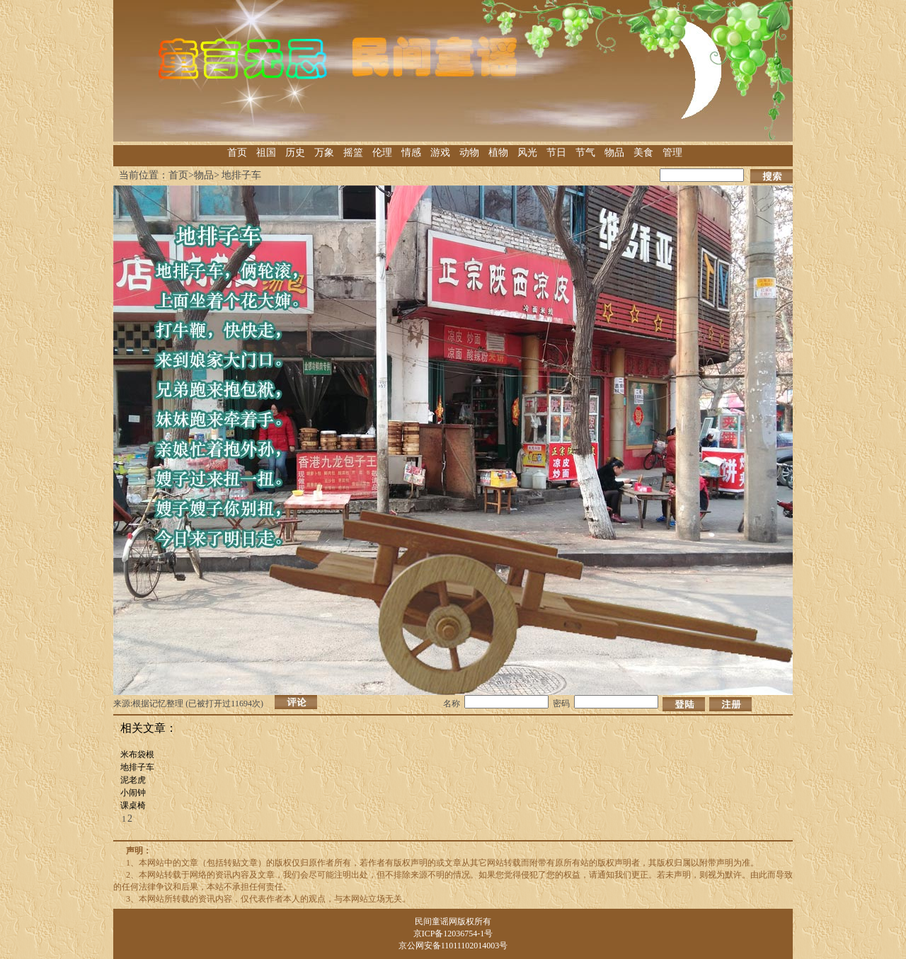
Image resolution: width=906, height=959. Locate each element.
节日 (556, 152)
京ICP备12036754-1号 (453, 933)
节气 (585, 152)
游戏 (440, 152)
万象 (324, 152)
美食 (643, 152)
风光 (527, 152)
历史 (295, 152)
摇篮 (353, 152)
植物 (498, 152)
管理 (672, 152)
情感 (411, 152)
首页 (237, 152)
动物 (469, 152)
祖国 (266, 152)
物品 (614, 152)
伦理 (382, 152)
